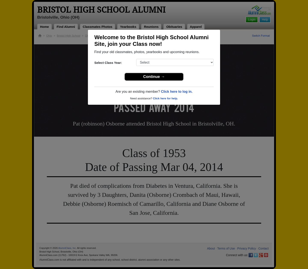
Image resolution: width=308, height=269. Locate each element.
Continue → (154, 77)
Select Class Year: (108, 62)
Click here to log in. (176, 91)
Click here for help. (165, 98)
